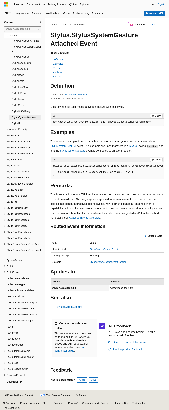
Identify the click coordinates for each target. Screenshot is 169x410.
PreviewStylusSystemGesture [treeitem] (26, 48)
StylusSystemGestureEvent (104, 249)
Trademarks (138, 403)
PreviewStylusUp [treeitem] (20, 56)
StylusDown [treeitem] (18, 75)
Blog (45, 403)
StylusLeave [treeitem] (18, 99)
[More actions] (161, 24)
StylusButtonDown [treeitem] (21, 63)
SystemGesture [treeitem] (14, 260)
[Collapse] (40, 22)
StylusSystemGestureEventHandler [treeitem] (24, 252)
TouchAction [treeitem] (13, 332)
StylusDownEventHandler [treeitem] (20, 183)
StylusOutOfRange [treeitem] (21, 111)
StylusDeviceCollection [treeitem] (18, 171)
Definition (58, 59)
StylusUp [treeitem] (16, 123)
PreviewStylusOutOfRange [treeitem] (25, 40)
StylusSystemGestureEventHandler (108, 262)
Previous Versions (29, 403)
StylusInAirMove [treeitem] (20, 87)
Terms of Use (121, 403)
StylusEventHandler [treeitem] (17, 195)
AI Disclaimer (9, 403)
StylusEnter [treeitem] (18, 81)
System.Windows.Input (76, 94)
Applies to (58, 72)
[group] (107, 170)
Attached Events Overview (84, 217)
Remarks (57, 68)
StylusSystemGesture (63, 146)
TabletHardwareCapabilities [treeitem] (21, 290)
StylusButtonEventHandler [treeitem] (20, 153)
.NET (65, 24)
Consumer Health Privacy (95, 403)
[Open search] (153, 4)
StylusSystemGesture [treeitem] (24, 117)
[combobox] (22, 29)
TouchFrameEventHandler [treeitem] (20, 357)
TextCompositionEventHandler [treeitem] (22, 314)
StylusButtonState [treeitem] (16, 159)
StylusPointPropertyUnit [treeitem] (19, 238)
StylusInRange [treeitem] (19, 93)
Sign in (161, 4)
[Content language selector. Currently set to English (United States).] (18, 395)
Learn (54, 24)
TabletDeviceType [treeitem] (16, 284)
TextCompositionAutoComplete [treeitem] (22, 302)
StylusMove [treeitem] (18, 105)
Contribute (59, 403)
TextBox (133, 146)
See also (57, 76)
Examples (58, 63)
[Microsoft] (6, 4)
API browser (79, 24)
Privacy (72, 403)
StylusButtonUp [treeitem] (20, 69)
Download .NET (154, 13)
